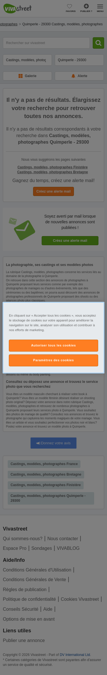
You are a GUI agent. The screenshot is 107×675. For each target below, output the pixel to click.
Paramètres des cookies (53, 360)
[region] (53, 337)
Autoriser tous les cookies (53, 345)
